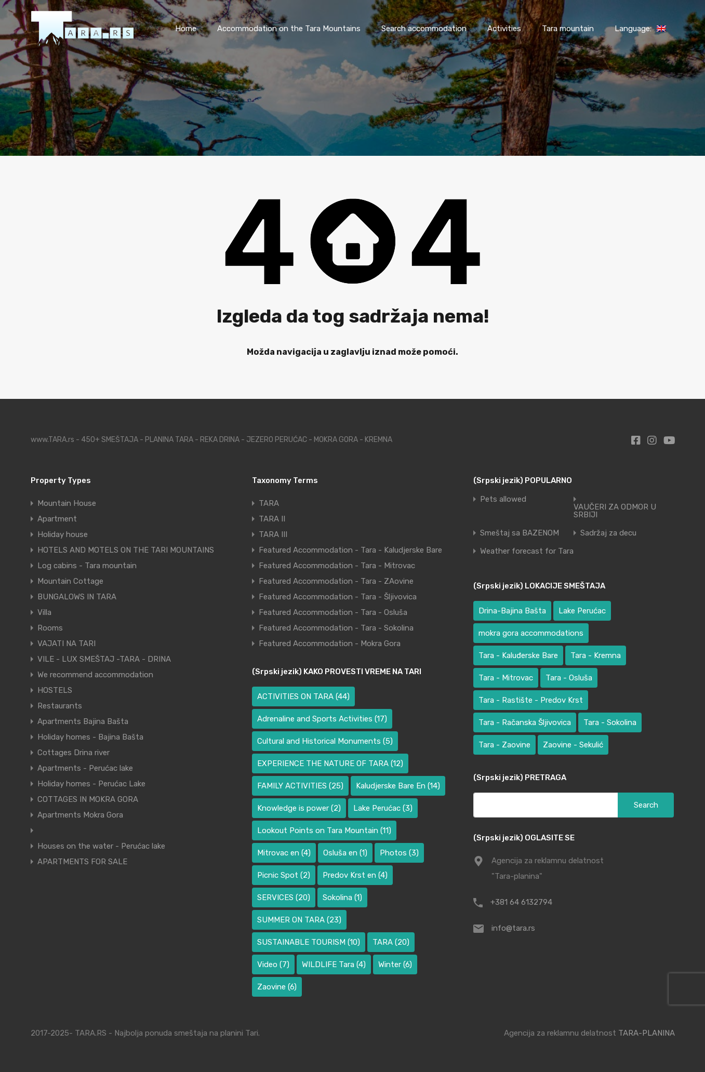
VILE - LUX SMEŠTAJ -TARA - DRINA (104, 659)
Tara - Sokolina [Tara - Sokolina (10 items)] (609, 722)
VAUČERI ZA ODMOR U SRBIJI (615, 511)
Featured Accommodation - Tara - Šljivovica (338, 596)
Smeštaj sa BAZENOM (519, 533)
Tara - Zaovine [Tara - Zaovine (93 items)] (504, 744)
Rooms (50, 628)
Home (185, 28)
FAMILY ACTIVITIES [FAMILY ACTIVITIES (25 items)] (300, 785)
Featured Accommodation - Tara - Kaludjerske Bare (350, 550)
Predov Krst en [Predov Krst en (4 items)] (355, 875)
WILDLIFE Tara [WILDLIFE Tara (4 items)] (334, 964)
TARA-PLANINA (646, 1033)
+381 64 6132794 (521, 902)
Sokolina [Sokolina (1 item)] (342, 897)
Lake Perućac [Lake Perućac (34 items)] (582, 610)
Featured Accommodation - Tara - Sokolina (336, 628)
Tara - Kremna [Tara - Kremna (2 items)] (595, 655)
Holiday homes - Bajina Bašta (90, 737)
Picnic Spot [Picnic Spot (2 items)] (283, 875)
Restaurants (59, 706)
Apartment (57, 519)
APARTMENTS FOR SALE (82, 861)
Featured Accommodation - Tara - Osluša (333, 612)
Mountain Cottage (70, 581)
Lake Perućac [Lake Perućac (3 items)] (383, 808)
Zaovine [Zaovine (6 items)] (277, 986)
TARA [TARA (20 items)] (391, 942)
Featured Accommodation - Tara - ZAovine (336, 581)
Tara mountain (568, 28)
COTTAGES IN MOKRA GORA (87, 799)
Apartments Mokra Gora (80, 815)
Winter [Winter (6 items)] (395, 964)
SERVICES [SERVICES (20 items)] (283, 897)
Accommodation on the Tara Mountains (289, 28)
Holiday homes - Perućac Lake (91, 783)
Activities (504, 28)
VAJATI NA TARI (66, 643)
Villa (44, 612)
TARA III (273, 534)
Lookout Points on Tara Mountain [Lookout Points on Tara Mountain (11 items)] (324, 830)
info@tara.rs (513, 928)
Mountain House (66, 503)
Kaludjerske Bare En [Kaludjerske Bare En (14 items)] (398, 785)
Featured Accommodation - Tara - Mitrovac (337, 565)
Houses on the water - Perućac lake (101, 846)
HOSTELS (54, 690)
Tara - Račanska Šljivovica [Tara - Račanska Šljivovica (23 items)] (524, 722)
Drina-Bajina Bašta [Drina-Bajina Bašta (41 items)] (512, 610)
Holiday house (62, 534)
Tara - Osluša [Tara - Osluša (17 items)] (569, 677)
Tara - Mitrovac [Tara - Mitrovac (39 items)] (505, 677)
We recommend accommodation (95, 674)
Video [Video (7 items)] (273, 964)
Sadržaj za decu (608, 533)
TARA (269, 503)
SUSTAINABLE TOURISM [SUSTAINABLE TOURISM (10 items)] (308, 942)
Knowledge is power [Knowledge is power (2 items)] (299, 808)
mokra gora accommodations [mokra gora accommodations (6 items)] (530, 633)
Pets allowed (503, 499)
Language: (640, 28)
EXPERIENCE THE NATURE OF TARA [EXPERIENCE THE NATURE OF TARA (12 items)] (330, 763)
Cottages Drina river (73, 752)
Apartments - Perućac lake (85, 768)
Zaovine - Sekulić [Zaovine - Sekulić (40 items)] (573, 744)
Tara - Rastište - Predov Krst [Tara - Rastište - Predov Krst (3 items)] (530, 700)
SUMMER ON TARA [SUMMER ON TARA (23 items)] (299, 919)
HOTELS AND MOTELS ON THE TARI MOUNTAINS (125, 550)
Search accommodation (424, 28)
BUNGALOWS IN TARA (76, 596)
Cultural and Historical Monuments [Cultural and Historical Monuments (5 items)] (325, 741)
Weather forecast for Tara (527, 551)
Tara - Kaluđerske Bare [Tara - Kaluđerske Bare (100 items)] (518, 655)
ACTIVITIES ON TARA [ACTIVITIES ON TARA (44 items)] (303, 696)
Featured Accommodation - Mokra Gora (330, 643)
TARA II (272, 519)
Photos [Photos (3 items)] (399, 852)
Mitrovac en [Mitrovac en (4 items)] (284, 852)
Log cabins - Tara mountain (87, 565)
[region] (135, 996)
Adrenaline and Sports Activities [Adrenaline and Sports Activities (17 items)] (322, 718)
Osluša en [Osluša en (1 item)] (345, 852)
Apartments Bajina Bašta (82, 721)
